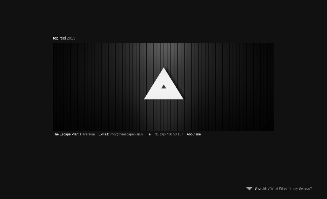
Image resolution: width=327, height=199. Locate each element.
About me (194, 134)
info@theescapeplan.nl (126, 134)
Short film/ (285, 188)
